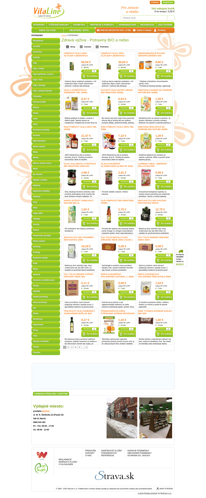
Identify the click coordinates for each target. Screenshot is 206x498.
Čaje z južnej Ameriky (42, 91)
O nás (88, 455)
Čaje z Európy (39, 85)
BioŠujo (46, 411)
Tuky (35, 336)
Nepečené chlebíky (41, 191)
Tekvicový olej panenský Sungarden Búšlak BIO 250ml (79, 313)
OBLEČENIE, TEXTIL (79, 30)
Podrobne (104, 47)
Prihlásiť (155, 2)
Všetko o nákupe (144, 30)
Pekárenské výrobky (42, 235)
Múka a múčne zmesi (42, 163)
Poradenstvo (109, 453)
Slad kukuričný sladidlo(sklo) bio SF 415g (117, 164)
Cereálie (36, 46)
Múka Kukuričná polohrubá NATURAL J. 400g (117, 275)
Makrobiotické (39, 141)
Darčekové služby (111, 450)
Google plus (69, 454)
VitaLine (47, 9)
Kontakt (90, 453)
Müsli (35, 169)
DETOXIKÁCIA (147, 25)
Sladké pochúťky (40, 297)
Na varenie (37, 174)
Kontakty (162, 30)
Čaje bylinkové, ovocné (43, 74)
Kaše (35, 118)
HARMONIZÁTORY (127, 25)
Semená (36, 274)
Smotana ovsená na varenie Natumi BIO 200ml (155, 91)
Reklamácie (65, 459)
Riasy (35, 269)
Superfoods (38, 324)
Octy (35, 202)
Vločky (36, 347)
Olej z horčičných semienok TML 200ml (76, 91)
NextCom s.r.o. (166, 493)
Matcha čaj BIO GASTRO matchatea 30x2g (152, 201)
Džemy (36, 107)
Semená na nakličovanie (43, 280)
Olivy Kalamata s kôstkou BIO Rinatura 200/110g (80, 164)
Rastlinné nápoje (40, 258)
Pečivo (36, 230)
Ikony (72, 47)
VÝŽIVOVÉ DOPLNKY (59, 25)
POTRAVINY (39, 25)
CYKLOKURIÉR (66, 464)
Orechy (36, 224)
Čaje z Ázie (38, 80)
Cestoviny (37, 52)
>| (86, 347)
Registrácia (168, 2)
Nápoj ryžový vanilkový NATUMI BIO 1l (79, 201)
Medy (35, 152)
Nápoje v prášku (40, 180)
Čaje (35, 63)
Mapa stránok (166, 489)
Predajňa (90, 450)
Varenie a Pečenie (41, 341)
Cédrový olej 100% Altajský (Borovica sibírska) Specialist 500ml (79, 55)
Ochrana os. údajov (138, 455)
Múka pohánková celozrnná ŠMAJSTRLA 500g (154, 275)
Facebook (61, 454)
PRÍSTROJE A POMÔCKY (102, 25)
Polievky (36, 247)
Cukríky (36, 57)
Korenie (36, 135)
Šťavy (35, 330)
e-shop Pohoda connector (148, 493)
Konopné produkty (41, 130)
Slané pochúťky (40, 302)
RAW (35, 263)
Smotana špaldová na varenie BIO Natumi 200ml (153, 128)
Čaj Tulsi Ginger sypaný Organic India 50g (78, 275)
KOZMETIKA (79, 25)
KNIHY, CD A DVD (47, 30)
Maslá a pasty (39, 146)
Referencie (107, 455)
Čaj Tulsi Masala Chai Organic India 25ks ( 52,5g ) (116, 238)
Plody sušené (39, 241)
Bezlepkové (38, 41)
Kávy (35, 124)
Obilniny (36, 196)
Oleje (35, 208)
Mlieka (36, 157)
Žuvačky (36, 352)
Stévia (35, 313)
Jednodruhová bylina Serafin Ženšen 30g (151, 54)
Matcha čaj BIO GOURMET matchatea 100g (79, 238)
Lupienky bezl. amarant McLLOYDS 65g (152, 164)
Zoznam (87, 47)
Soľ (34, 308)
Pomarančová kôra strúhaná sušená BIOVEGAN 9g (118, 313)
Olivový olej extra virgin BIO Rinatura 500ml (116, 91)
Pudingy (36, 252)
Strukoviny (37, 319)
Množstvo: (87, 71)
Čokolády (37, 96)
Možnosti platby (68, 462)
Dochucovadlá (39, 102)
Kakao (35, 113)
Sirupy (36, 285)
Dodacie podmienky (138, 450)
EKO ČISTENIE (165, 25)
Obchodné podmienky (139, 453)
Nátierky (36, 185)
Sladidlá (36, 291)
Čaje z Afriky (38, 68)
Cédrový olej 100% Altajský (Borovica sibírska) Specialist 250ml (116, 55)
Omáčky (36, 219)
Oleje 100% (38, 213)
